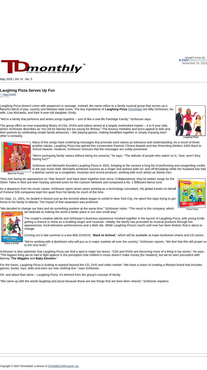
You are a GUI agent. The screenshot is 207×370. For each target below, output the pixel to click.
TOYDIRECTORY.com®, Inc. (63, 366)
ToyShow (135, 109)
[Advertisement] (103, 28)
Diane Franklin (9, 94)
